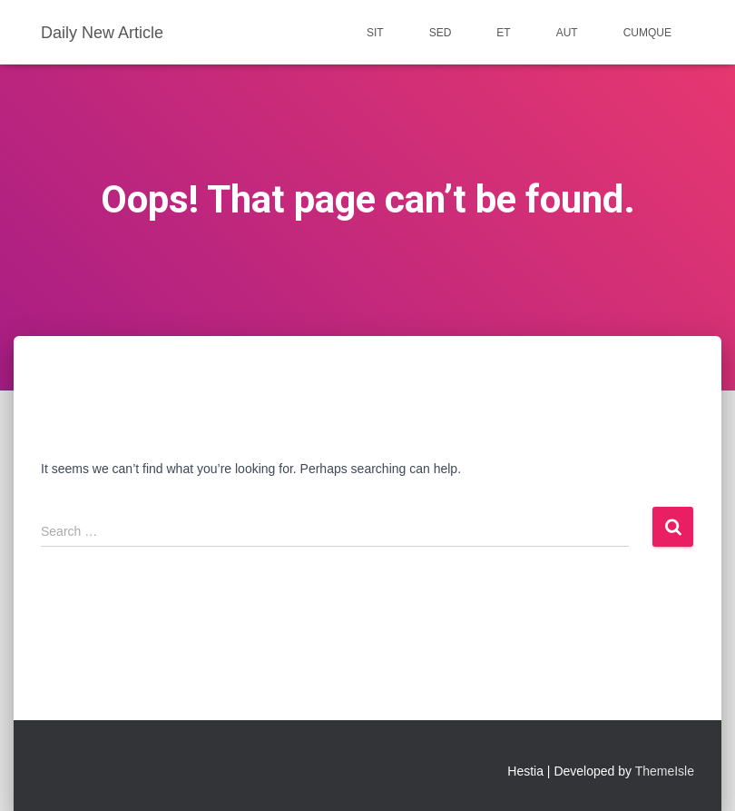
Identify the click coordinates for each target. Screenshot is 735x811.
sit (375, 32)
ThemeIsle (664, 771)
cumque (647, 32)
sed (440, 32)
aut (567, 32)
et (503, 32)
